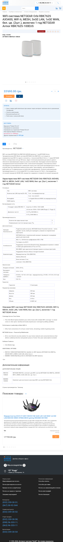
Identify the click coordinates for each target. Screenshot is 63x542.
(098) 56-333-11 (10, 522)
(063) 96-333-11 (10, 525)
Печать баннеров (43, 494)
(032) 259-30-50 (10, 519)
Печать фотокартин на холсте (12, 484)
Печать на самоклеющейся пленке (49, 488)
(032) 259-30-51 (10, 502)
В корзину (9, 96)
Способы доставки (44, 484)
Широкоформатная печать (11, 481)
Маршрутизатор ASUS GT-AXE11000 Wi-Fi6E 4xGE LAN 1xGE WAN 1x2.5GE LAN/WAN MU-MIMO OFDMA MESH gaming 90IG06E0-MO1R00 (30, 417)
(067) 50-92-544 (10, 505)
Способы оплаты (43, 481)
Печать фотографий (44, 491)
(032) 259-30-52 (10, 512)
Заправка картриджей (10, 494)
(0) (15, 144)
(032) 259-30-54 (10, 532)
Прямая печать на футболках (12, 488)
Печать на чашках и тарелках (12, 491)
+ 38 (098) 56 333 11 (44, 3)
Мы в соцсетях (14, 465)
